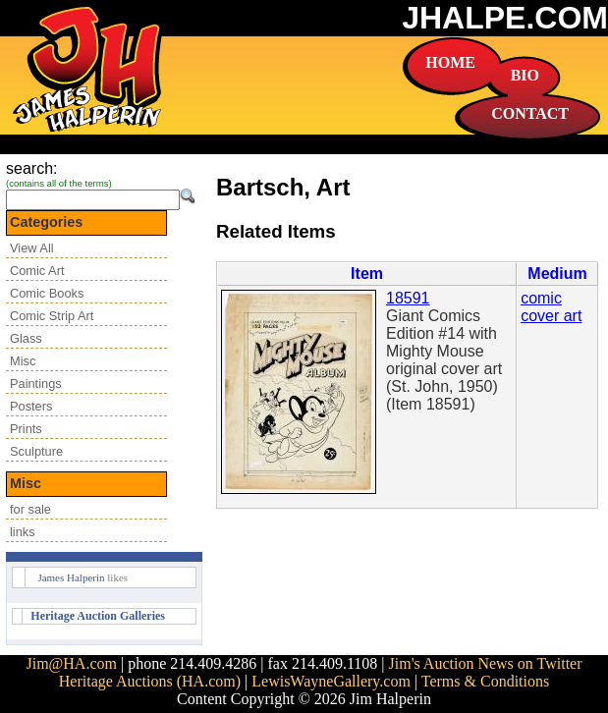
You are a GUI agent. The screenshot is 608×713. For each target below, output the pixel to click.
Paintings (36, 383)
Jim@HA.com (71, 663)
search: (31, 168)
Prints (26, 428)
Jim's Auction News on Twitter (485, 663)
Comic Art (37, 270)
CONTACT (530, 113)
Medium (556, 273)
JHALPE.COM (505, 17)
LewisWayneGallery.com (331, 681)
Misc (22, 361)
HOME (450, 62)
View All (32, 248)
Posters (31, 406)
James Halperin (70, 577)
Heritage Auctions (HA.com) (150, 681)
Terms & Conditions (485, 681)
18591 (408, 298)
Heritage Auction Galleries (97, 616)
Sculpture (36, 451)
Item (367, 273)
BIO (525, 75)
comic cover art (551, 307)
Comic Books (46, 293)
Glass (26, 338)
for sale (30, 509)
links (22, 531)
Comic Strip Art (51, 315)
